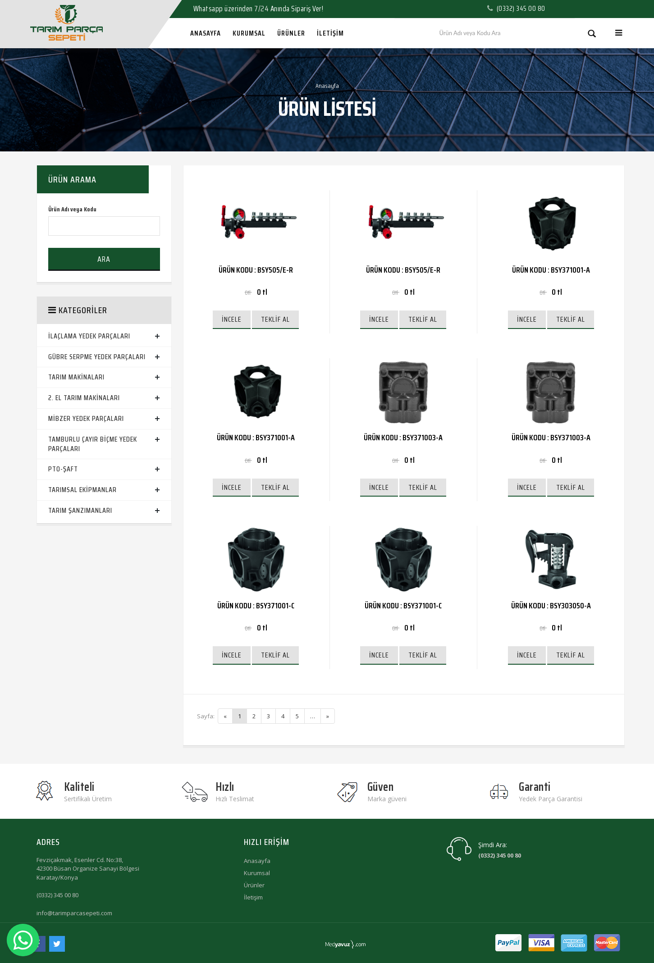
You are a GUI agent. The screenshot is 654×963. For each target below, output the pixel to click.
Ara (103, 259)
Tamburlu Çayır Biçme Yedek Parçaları (92, 444)
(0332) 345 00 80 (57, 895)
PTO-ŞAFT (63, 469)
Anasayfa (327, 86)
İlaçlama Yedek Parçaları (89, 336)
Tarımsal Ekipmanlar (82, 489)
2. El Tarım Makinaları (84, 397)
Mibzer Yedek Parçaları (86, 418)
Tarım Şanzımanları (80, 510)
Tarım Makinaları (76, 377)
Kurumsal (257, 873)
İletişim (253, 897)
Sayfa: (206, 716)
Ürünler (254, 885)
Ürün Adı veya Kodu (72, 209)
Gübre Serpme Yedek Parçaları (97, 356)
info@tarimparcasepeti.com (74, 913)
